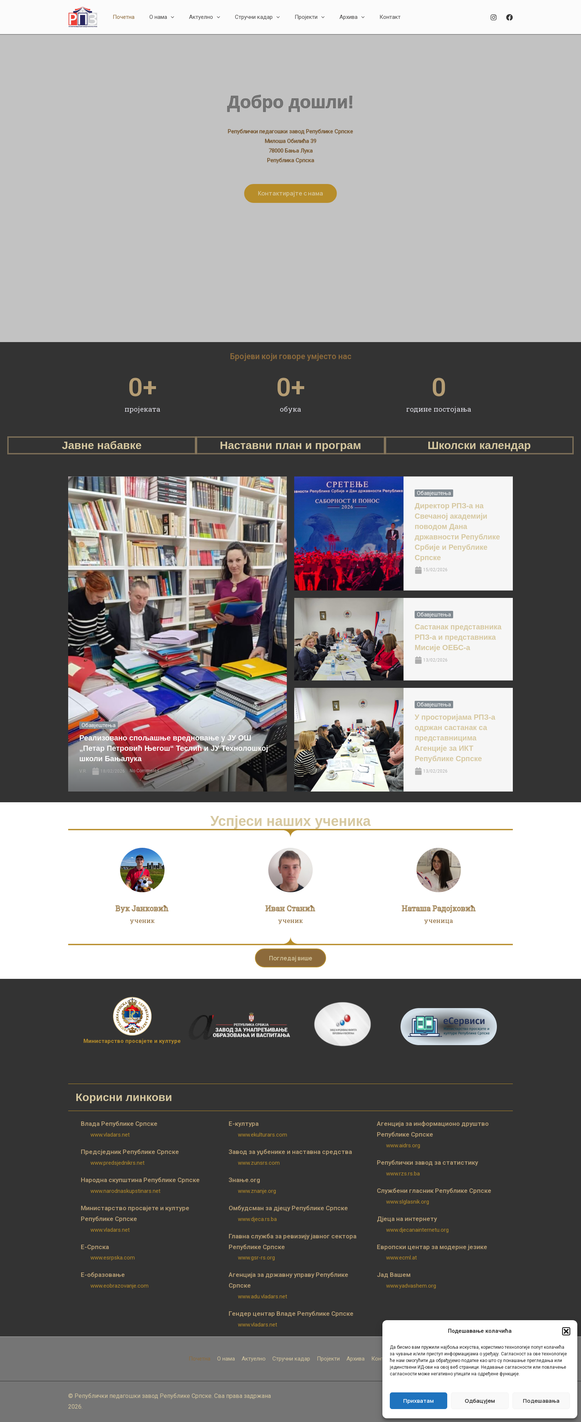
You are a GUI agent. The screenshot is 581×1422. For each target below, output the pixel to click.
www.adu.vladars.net (262, 1297)
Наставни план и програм (290, 445)
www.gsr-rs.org (256, 1258)
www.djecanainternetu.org (417, 1230)
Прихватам (418, 1401)
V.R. (83, 771)
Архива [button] (355, 1359)
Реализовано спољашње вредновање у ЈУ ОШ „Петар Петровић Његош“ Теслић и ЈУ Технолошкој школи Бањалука (173, 748)
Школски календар (479, 445)
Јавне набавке (102, 445)
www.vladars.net (110, 1135)
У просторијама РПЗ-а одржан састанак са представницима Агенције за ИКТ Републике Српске (455, 738)
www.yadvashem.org (411, 1286)
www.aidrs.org (403, 1145)
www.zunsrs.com (259, 1163)
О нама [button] (226, 1359)
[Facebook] (509, 17)
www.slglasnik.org (407, 1202)
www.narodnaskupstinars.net (125, 1191)
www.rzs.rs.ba (403, 1174)
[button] (566, 1331)
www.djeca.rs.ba (257, 1219)
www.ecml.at (401, 1258)
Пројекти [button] (328, 1359)
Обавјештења (99, 725)
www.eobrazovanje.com (119, 1286)
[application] (170, 17)
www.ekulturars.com (262, 1135)
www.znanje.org (257, 1191)
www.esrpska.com (112, 1258)
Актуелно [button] (254, 1359)
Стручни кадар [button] (291, 1359)
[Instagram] (493, 17)
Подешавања (541, 1401)
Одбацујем (480, 1401)
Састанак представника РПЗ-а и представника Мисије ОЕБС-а (458, 637)
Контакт (381, 1359)
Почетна (199, 1359)
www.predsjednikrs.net (117, 1163)
